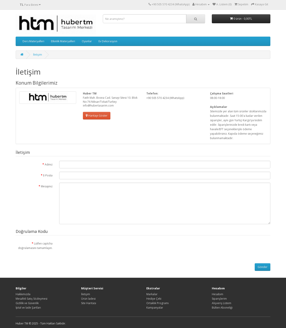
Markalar (152, 294)
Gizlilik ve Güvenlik (27, 303)
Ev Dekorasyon (108, 41)
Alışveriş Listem (221, 303)
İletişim (37, 54)
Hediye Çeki (153, 299)
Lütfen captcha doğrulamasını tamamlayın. (35, 246)
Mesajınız (47, 186)
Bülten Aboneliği (222, 307)
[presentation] (93, 248)
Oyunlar (87, 41)
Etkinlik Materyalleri (63, 41)
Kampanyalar (154, 307)
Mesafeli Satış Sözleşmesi (31, 299)
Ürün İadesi (88, 299)
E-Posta (48, 175)
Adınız (49, 164)
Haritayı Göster (96, 115)
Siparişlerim (219, 299)
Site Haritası (88, 303)
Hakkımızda (23, 294)
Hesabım (217, 294)
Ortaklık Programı (157, 303)
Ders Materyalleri (33, 41)
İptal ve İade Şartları (28, 307)
